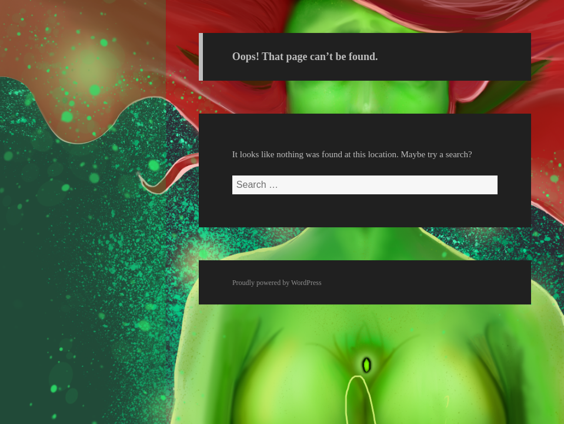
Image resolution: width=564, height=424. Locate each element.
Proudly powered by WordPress (277, 283)
